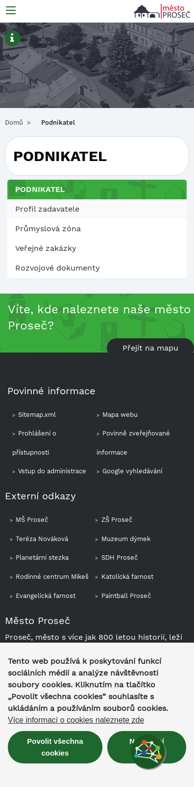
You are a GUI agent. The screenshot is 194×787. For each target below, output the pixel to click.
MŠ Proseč (32, 519)
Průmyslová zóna (48, 228)
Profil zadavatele (47, 209)
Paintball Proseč (126, 595)
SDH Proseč (119, 557)
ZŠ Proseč (116, 519)
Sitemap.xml (37, 414)
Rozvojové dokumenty (57, 267)
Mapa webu (120, 414)
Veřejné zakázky (45, 248)
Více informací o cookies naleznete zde (76, 720)
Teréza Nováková (42, 539)
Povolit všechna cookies (55, 747)
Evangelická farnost (45, 595)
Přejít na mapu (150, 348)
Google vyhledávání (132, 471)
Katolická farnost (127, 576)
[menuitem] (97, 209)
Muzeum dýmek (125, 539)
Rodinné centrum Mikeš (52, 576)
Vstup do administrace (52, 471)
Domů (14, 122)
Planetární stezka (42, 557)
